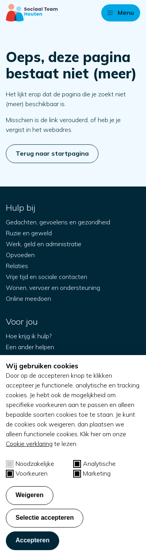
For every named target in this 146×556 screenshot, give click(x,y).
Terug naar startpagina (52, 153)
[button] (120, 12)
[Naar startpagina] (32, 12)
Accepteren (32, 540)
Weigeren (30, 495)
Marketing (92, 473)
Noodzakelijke (30, 464)
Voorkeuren (26, 473)
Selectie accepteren (45, 517)
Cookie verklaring (29, 444)
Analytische (94, 464)
